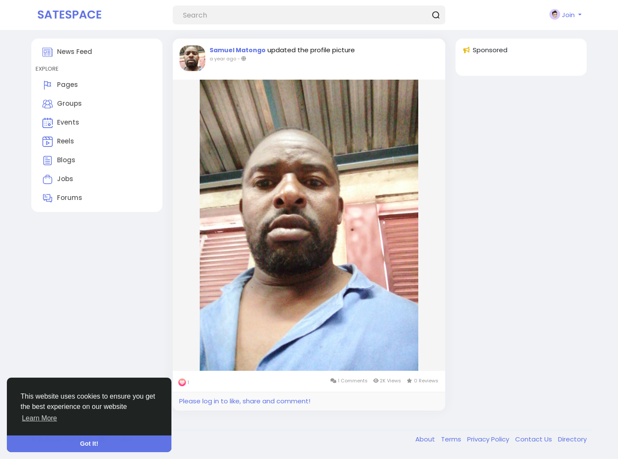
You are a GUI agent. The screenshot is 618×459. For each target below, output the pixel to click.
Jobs (57, 179)
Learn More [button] (39, 418)
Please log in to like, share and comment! (244, 400)
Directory (572, 439)
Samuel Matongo (238, 50)
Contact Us (534, 439)
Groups (62, 104)
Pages (60, 85)
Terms (452, 439)
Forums (62, 198)
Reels (58, 142)
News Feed (67, 52)
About (426, 439)
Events (60, 123)
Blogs (58, 160)
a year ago (223, 58)
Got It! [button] (89, 443)
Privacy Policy (489, 439)
